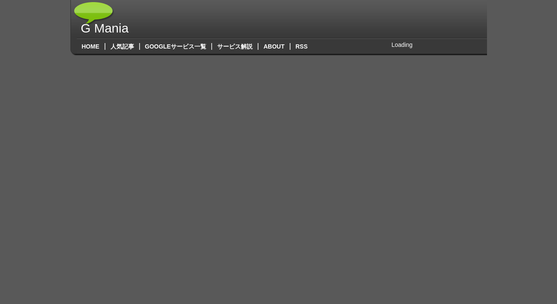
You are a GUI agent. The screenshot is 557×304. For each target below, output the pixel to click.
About (274, 46)
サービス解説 (235, 46)
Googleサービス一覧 (175, 46)
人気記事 (122, 46)
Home (91, 46)
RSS (305, 46)
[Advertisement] (326, 19)
